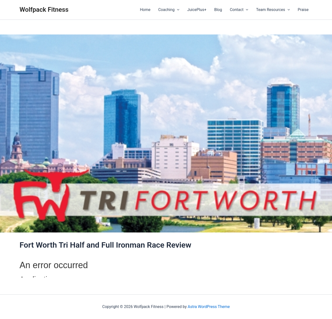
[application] (177, 10)
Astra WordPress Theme (209, 306)
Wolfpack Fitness (44, 9)
